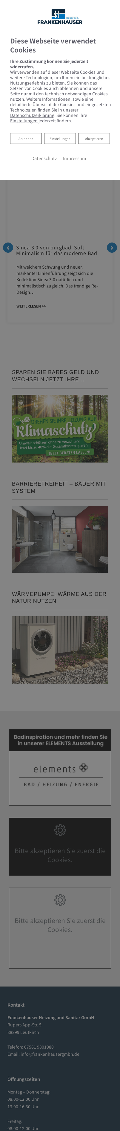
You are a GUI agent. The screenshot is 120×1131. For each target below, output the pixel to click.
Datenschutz (44, 158)
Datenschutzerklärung (32, 115)
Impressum (74, 158)
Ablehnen (25, 138)
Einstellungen (60, 138)
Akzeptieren (94, 138)
